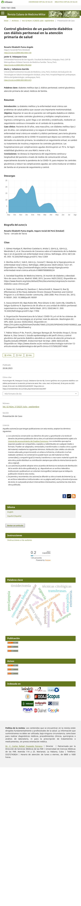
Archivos (15, 20)
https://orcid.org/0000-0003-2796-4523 (17, 65)
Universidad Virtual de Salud (40, 2)
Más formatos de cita (13, 393)
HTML (9, 355)
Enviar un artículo (15, 525)
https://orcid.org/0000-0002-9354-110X (17, 53)
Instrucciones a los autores (19, 540)
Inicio (6, 20)
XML (30, 355)
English (10, 512)
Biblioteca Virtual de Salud (66, 2)
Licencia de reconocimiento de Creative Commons (28, 441)
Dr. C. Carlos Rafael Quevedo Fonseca (23, 746)
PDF (20, 355)
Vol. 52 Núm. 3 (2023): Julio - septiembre (38, 20)
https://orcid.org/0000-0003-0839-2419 (17, 80)
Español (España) (14, 516)
